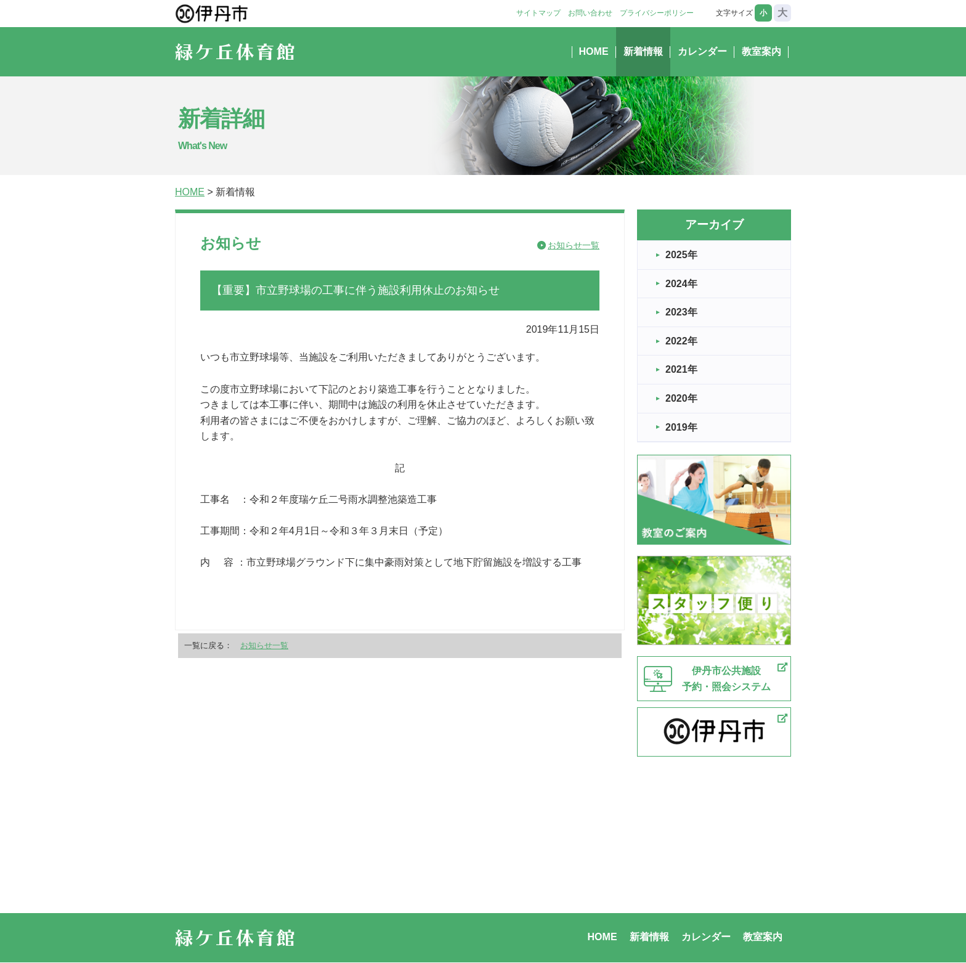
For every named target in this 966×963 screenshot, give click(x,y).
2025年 (681, 255)
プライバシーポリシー (657, 13)
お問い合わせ (590, 13)
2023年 (681, 312)
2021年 (681, 369)
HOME (594, 51)
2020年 (681, 398)
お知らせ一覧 (573, 245)
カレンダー (702, 51)
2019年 (681, 427)
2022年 (681, 341)
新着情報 (643, 51)
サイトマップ (538, 13)
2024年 (681, 283)
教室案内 (761, 51)
